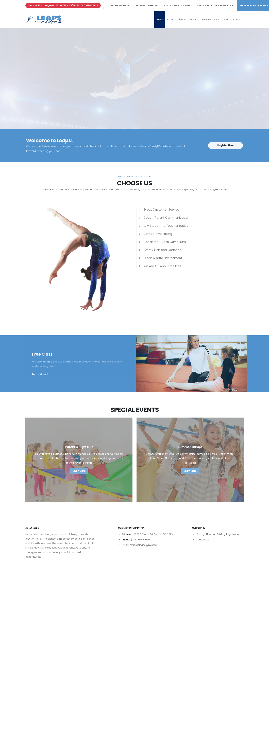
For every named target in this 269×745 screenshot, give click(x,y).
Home (160, 19)
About (170, 19)
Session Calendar (147, 5)
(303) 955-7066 (140, 539)
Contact (237, 19)
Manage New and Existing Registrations (218, 534)
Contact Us (202, 539)
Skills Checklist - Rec (177, 5)
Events (194, 19)
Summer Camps (210, 19)
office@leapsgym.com (143, 545)
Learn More (43, 374)
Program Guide (119, 5)
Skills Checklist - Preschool (215, 5)
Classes (182, 19)
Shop (226, 19)
